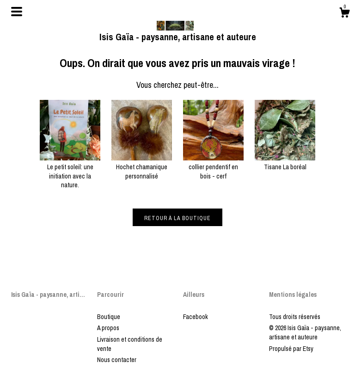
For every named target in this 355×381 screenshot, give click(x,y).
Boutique (108, 317)
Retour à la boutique (177, 218)
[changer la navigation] (16, 11)
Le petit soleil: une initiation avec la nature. (70, 172)
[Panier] (344, 14)
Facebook (195, 317)
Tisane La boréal (285, 163)
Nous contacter (116, 360)
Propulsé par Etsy (291, 348)
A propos (108, 328)
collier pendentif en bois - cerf (213, 167)
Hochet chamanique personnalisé (141, 167)
